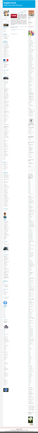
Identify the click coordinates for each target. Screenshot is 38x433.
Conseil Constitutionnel (6, 222)
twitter (29, 178)
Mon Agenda (30, 301)
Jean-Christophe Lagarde (31, 67)
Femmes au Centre (31, 254)
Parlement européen (30, 175)
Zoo (4, 159)
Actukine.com (30, 414)
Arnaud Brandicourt (31, 43)
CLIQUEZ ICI (15, 27)
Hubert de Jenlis (30, 66)
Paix (29, 319)
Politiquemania (30, 157)
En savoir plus (33, 432)
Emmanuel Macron (31, 55)
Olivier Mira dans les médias (32, 318)
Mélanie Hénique (30, 84)
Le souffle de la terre (6, 132)
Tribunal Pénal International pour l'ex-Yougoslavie (6, 322)
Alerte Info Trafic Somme (31, 200)
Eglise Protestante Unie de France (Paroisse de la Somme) (6, 112)
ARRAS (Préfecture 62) (6, 176)
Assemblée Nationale (6, 221)
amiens (32, 177)
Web (29, 384)
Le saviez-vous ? (30, 285)
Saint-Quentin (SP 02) (6, 201)
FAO (4, 308)
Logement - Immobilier (31, 298)
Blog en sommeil (30, 392)
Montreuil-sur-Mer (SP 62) (6, 198)
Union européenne (31, 366)
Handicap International (31, 64)
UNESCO (5, 317)
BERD (4, 283)
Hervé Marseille (30, 65)
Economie (21, 29)
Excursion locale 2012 (31, 252)
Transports (30, 363)
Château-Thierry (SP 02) (6, 186)
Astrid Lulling (30, 48)
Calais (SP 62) (5, 184)
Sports (29, 355)
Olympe (29, 87)
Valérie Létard (30, 102)
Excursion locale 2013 (31, 253)
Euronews (5, 347)
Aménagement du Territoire (31, 203)
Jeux (29, 276)
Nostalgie (5, 370)
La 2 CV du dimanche (31, 281)
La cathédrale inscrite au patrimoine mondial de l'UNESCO (6, 127)
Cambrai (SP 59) (5, 185)
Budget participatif (31, 216)
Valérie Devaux (30, 101)
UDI (29, 364)
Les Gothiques (5, 135)
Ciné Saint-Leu (5, 103)
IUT (4, 123)
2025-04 (30, 190)
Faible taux (30, 395)
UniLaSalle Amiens (6, 154)
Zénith (4, 158)
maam (4, 139)
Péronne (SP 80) (5, 199)
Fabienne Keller (30, 56)
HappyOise (5, 358)
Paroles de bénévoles (31, 320)
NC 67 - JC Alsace (31, 155)
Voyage (29, 383)
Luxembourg (5, 293)
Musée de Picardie (6, 145)
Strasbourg (5, 294)
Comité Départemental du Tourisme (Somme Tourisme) (6, 48)
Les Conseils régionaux (6, 234)
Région (29, 337)
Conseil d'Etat (5, 223)
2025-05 (30, 189)
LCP (4, 365)
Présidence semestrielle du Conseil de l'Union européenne (6, 278)
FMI (4, 309)
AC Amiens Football (6, 81)
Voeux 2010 (30, 377)
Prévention (30, 327)
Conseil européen (6, 264)
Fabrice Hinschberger (31, 57)
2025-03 (30, 191)
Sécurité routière (30, 348)
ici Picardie (5, 359)
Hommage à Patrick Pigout (31, 266)
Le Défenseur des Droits (6, 229)
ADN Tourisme (5, 83)
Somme (29, 354)
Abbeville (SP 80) (5, 174)
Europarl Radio (5, 348)
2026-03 (30, 182)
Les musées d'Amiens (6, 136)
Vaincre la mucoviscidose (31, 100)
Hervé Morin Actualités (31, 263)
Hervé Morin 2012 (30, 262)
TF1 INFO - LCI (5, 383)
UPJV (4, 157)
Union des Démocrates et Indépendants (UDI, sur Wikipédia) (31, 97)
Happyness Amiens (6, 357)
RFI (4, 377)
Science (29, 346)
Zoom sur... (30, 385)
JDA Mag (5, 31)
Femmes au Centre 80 (31, 255)
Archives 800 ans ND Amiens (32, 42)
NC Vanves (30, 156)
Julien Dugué (30, 76)
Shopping (30, 349)
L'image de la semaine (31, 280)
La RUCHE (30, 282)
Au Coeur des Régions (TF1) (32, 49)
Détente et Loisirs (30, 231)
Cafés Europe (30, 217)
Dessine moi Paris (31, 230)
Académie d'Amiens (6, 82)
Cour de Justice (5, 265)
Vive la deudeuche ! (31, 375)
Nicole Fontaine (30, 85)
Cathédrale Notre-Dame (6, 101)
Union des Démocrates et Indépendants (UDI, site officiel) (31, 94)
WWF (29, 103)
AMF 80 (5, 72)
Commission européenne (6, 261)
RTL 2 (4, 378)
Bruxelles (5, 291)
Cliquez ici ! (30, 19)
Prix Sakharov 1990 (31, 328)
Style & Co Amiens (6, 382)
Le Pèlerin (5, 367)
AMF (4, 71)
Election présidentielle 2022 (31, 245)
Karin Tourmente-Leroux (31, 77)
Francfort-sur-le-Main (6, 292)
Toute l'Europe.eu (5, 298)
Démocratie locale (31, 229)
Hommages (30, 267)
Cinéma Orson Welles (6, 104)
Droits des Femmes (31, 240)
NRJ (4, 371)
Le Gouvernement (6, 230)
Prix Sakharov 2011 (31, 334)
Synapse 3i (5, 150)
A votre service (30, 199)
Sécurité (30, 347)
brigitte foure (31, 178)
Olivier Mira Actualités (31, 317)
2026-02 (30, 183)
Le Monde (5, 366)
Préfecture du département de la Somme (6, 67)
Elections (30, 246)
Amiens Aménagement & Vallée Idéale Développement (6, 90)
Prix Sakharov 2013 (31, 336)
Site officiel (5, 169)
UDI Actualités (30, 365)
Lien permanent (23, 29)
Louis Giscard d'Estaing (31, 79)
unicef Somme (5, 153)
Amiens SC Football (6, 93)
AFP (4, 330)
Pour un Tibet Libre (31, 326)
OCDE (4, 310)
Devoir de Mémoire (31, 232)
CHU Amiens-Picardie (6, 102)
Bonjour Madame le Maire (31, 213)
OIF (4, 311)
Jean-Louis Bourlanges (31, 70)
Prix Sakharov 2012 (31, 335)
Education (30, 244)
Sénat (4, 239)
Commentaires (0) (13, 30)
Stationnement (30, 356)
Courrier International (6, 345)
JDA (4, 30)
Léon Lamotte (30, 78)
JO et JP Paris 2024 (31, 277)
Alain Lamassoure (31, 40)
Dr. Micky (5, 110)
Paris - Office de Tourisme (6, 244)
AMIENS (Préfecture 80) (6, 175)
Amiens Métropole (18, 29)
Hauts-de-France (30, 261)
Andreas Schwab (30, 41)
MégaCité (5, 141)
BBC (29, 146)
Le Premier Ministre (6, 231)
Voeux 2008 (30, 376)
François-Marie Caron (31, 58)
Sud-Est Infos (30, 357)
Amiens (29, 204)
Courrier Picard (5, 346)
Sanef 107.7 (5, 379)
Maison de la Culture (6, 140)
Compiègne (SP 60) (6, 189)
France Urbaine (5, 73)
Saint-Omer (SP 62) (6, 200)
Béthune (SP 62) (5, 181)
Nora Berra (30, 86)
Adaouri (29, 407)
